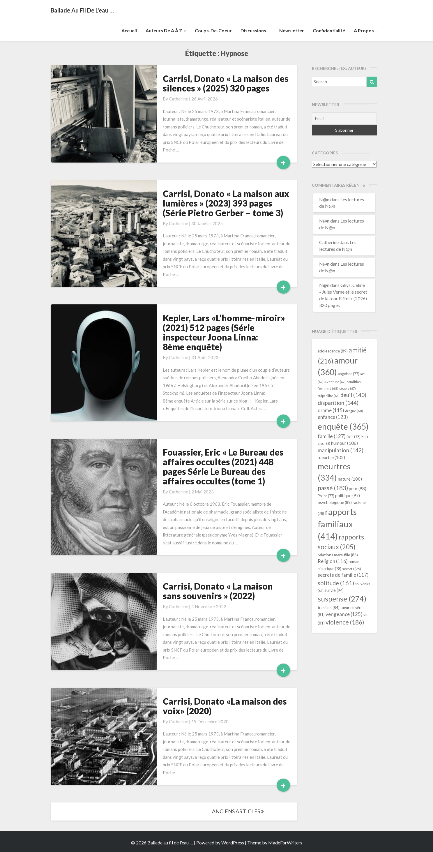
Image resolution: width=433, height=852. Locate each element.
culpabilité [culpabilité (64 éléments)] (329, 396)
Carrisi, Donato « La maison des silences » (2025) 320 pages (226, 83)
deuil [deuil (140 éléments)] (353, 395)
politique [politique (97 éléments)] (347, 495)
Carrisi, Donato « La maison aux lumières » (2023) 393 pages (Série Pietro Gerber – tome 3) (226, 203)
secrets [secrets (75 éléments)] (351, 569)
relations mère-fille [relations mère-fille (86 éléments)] (338, 555)
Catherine (178, 98)
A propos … (366, 30)
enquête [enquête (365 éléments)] (343, 426)
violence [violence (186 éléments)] (345, 622)
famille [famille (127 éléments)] (332, 436)
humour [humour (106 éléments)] (344, 443)
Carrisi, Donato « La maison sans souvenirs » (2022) (218, 591)
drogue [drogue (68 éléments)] (354, 411)
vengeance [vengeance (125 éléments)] (344, 614)
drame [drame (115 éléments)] (331, 410)
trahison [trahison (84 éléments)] (329, 607)
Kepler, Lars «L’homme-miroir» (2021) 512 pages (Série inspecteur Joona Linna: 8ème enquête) (224, 332)
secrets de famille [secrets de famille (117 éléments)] (343, 575)
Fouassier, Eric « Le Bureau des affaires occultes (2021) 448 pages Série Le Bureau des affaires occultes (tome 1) (223, 466)
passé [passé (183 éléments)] (333, 487)
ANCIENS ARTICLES (238, 811)
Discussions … (256, 30)
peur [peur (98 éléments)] (357, 488)
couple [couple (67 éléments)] (347, 388)
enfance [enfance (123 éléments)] (333, 417)
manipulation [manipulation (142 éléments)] (340, 450)
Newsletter (291, 30)
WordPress (232, 842)
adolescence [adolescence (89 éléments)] (333, 350)
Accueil (129, 30)
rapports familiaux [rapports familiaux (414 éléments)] (337, 524)
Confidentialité (329, 30)
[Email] (344, 118)
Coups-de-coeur (213, 30)
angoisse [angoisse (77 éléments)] (348, 374)
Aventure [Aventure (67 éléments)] (335, 382)
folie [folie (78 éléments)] (353, 436)
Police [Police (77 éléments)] (326, 496)
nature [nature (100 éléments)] (350, 478)
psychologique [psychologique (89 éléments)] (335, 502)
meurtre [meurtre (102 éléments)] (331, 457)
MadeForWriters (285, 842)
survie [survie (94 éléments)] (334, 590)
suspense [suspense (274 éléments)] (342, 598)
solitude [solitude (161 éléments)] (336, 582)
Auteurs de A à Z (166, 30)
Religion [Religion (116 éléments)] (333, 561)
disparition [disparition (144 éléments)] (338, 403)
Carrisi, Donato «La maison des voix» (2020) (225, 706)
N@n (324, 199)
